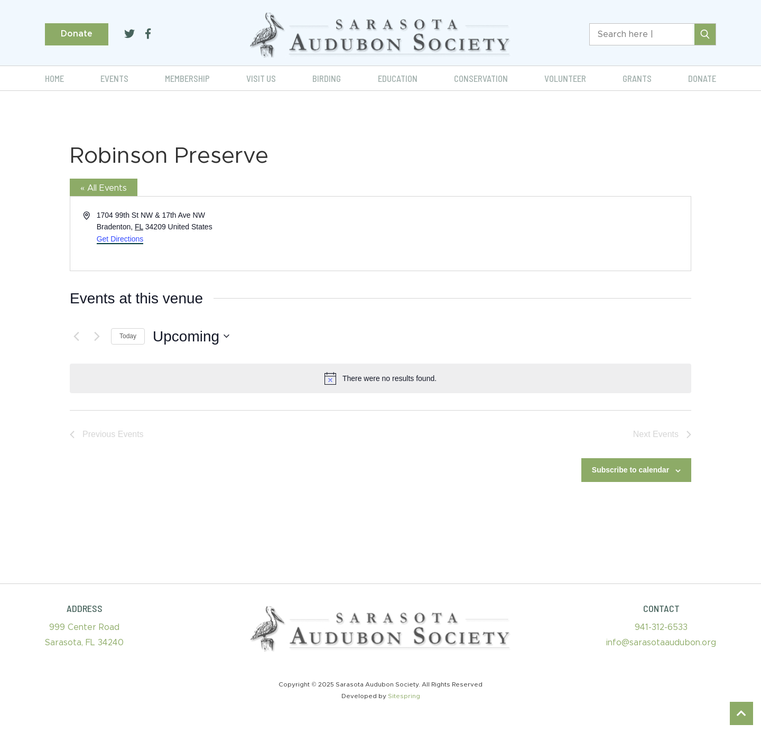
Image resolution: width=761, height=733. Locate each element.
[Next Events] (96, 336)
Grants (637, 78)
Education (397, 78)
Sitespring (404, 696)
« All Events (103, 188)
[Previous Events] (76, 336)
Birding (326, 78)
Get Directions (120, 239)
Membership (187, 78)
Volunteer (565, 78)
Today (127, 336)
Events (114, 78)
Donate (76, 34)
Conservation (481, 78)
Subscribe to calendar (630, 470)
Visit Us (261, 78)
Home (54, 78)
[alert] (380, 378)
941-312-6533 (661, 627)
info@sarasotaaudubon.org (661, 642)
